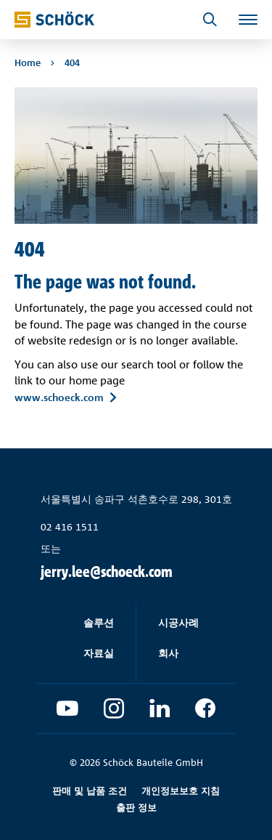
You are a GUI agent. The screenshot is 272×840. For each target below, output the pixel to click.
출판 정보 (136, 807)
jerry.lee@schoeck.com (107, 571)
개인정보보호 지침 (180, 790)
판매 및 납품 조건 (89, 790)
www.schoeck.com (59, 397)
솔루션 (98, 622)
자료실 (98, 653)
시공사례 (178, 622)
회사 (168, 653)
